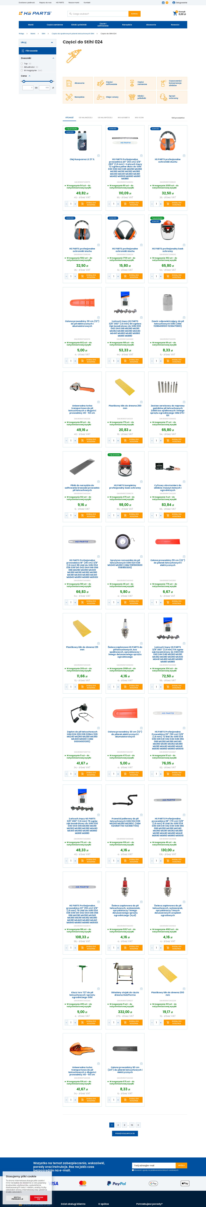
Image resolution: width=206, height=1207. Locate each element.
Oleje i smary (112, 97)
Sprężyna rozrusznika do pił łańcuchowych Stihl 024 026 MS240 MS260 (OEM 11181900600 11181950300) (125, 564)
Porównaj (98, 155)
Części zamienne (55, 24)
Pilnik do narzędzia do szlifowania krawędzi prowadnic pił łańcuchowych (82, 487)
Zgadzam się (38, 1198)
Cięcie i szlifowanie (103, 24)
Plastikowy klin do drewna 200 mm (167, 993)
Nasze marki (74, 2)
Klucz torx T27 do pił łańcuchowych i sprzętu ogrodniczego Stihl (82, 995)
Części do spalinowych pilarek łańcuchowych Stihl (73, 34)
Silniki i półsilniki (79, 24)
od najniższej (85, 117)
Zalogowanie (181, 3)
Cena (24, 75)
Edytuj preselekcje (17, 1198)
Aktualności (29, 67)
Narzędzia (127, 24)
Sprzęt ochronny (173, 97)
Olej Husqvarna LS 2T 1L (82, 159)
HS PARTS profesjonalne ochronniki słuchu (168, 160)
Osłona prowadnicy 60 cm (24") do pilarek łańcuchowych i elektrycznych (125, 1069)
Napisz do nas (45, 2)
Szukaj (134, 13)
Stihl (43, 34)
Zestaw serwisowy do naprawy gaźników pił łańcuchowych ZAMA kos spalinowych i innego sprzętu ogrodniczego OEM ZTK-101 (167, 411)
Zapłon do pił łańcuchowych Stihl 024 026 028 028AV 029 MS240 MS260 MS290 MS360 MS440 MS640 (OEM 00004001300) (82, 737)
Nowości (175, 24)
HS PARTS (60, 2)
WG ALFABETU (124, 117)
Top (26, 63)
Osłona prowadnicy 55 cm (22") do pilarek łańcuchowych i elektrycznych (167, 562)
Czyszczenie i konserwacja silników (175, 83)
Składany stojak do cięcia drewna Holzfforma (125, 993)
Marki (31, 24)
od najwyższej (105, 117)
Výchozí (69, 117)
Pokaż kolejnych (125, 1133)
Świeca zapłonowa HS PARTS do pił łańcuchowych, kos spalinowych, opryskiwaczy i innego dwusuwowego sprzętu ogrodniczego (125, 652)
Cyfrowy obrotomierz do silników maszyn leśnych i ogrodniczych (168, 487)
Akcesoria (151, 24)
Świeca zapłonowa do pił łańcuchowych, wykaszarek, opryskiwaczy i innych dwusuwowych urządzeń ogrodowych (168, 910)
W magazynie (30, 70)
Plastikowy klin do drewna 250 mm (125, 407)
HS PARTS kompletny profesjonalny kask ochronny (125, 486)
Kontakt (87, 2)
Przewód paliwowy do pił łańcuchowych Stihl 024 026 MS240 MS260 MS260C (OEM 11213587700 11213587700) (125, 822)
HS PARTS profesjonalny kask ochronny (167, 250)
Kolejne (138, 1125)
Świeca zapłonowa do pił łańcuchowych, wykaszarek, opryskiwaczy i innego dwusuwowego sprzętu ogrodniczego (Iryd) (125, 910)
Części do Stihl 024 (108, 34)
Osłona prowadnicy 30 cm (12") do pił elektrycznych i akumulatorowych (82, 323)
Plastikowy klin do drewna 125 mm (82, 648)
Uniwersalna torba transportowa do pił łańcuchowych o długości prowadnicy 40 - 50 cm (82, 409)
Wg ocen (139, 117)
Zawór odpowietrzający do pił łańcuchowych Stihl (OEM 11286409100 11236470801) (168, 323)
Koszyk (180, 13)
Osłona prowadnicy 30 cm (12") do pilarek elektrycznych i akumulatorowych (125, 734)
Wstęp (21, 34)
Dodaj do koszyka (91, 203)
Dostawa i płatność (27, 2)
